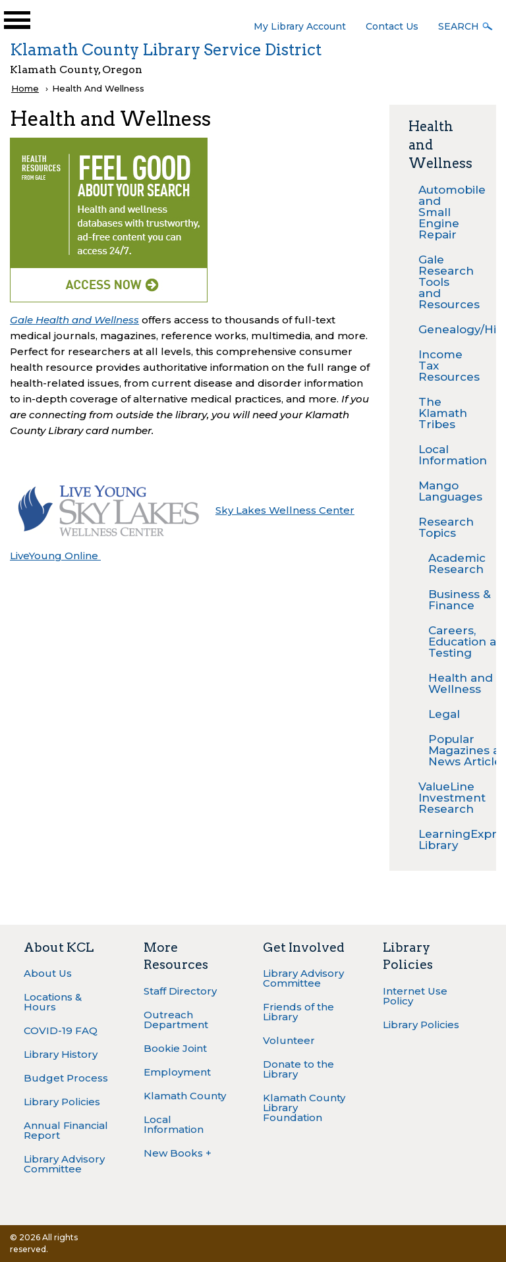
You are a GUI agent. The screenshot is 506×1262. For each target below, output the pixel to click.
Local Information (174, 1124)
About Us (48, 973)
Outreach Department (176, 1019)
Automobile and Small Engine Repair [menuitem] (447, 212)
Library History (61, 1054)
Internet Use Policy (415, 996)
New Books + (177, 1153)
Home (25, 88)
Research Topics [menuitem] (446, 527)
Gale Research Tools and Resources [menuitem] (447, 282)
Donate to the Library (298, 1069)
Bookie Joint (175, 1048)
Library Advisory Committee (64, 1164)
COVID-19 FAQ (61, 1030)
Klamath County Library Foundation (304, 1107)
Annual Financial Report (66, 1130)
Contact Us (392, 26)
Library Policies (62, 1101)
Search (458, 26)
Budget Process (66, 1078)
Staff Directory (180, 991)
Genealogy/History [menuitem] (447, 329)
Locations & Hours (53, 1002)
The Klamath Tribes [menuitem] (442, 413)
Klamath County (185, 1095)
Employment (177, 1072)
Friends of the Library (298, 1012)
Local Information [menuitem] (447, 455)
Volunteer (289, 1040)
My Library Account (300, 26)
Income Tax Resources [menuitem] (447, 365)
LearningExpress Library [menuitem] (447, 839)
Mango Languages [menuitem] (447, 491)
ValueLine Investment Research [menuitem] (447, 797)
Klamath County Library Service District (166, 49)
